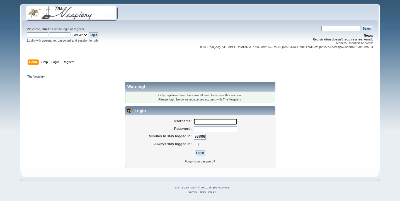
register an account (202, 99)
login (66, 29)
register (79, 29)
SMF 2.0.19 (181, 187)
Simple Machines (219, 187)
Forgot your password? (200, 161)
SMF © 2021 (199, 187)
